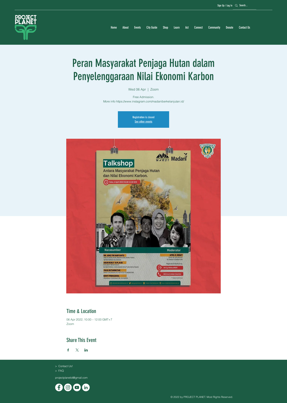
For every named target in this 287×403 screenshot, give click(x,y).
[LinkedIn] (86, 387)
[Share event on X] (77, 350)
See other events (143, 121)
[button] (125, 27)
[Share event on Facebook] (68, 350)
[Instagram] (68, 387)
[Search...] (244, 5)
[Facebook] (59, 387)
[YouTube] (77, 387)
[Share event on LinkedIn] (86, 350)
